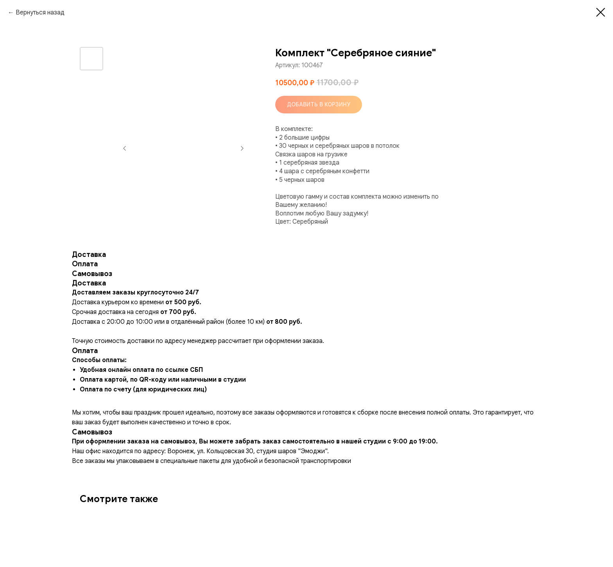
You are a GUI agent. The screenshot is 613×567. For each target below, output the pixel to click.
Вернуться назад (40, 12)
